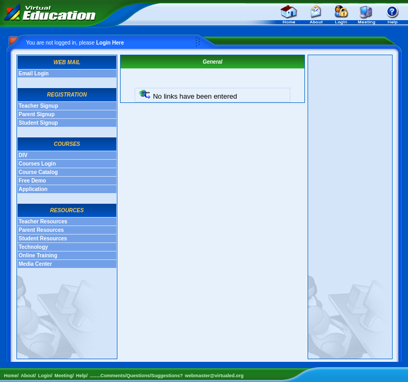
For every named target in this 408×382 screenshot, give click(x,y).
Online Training (38, 255)
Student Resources (43, 238)
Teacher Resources (43, 221)
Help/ (82, 375)
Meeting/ (64, 375)
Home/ (9, 375)
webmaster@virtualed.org (214, 375)
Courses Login (37, 164)
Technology (33, 247)
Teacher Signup (38, 106)
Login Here (110, 43)
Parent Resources (41, 230)
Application (33, 189)
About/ (28, 375)
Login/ (45, 375)
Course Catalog (38, 172)
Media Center (35, 264)
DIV (23, 155)
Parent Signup (37, 114)
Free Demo (32, 181)
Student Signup (38, 123)
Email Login (34, 73)
